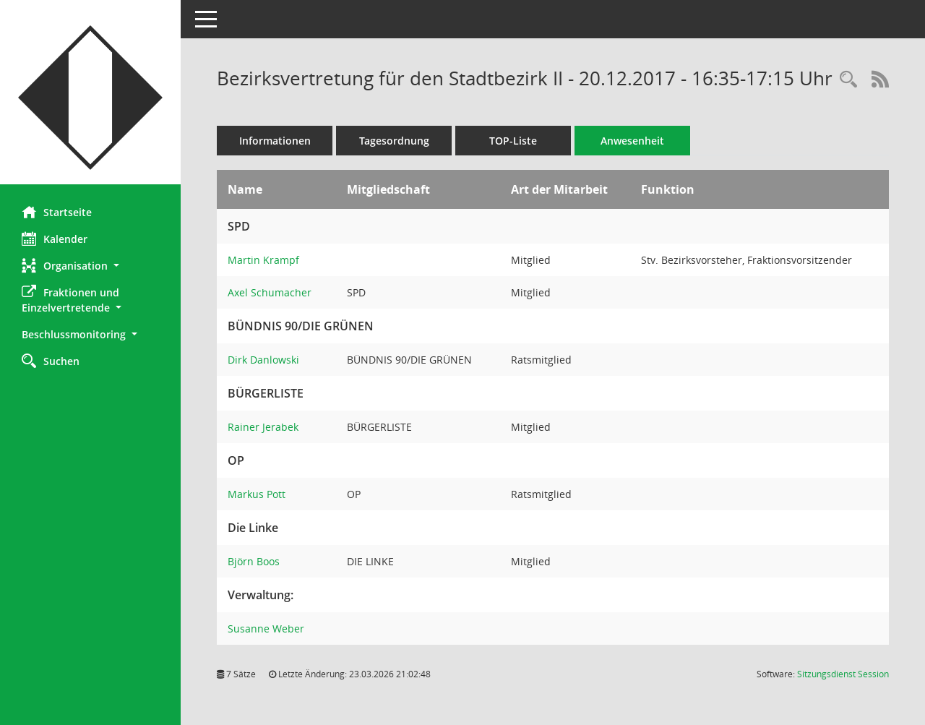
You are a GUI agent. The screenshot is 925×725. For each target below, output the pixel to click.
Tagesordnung (394, 140)
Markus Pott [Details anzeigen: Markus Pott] (256, 494)
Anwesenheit (632, 140)
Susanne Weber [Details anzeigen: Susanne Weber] (266, 628)
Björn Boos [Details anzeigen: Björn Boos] (254, 561)
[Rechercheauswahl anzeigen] (848, 80)
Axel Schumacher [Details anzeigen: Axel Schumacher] (269, 292)
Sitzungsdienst (843, 674)
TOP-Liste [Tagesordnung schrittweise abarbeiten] (513, 140)
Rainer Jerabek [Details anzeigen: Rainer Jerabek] (263, 427)
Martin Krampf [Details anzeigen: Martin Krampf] (263, 260)
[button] (90, 265)
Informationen (275, 140)
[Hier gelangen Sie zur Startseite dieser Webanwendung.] (90, 97)
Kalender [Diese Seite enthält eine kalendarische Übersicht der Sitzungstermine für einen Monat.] (54, 238)
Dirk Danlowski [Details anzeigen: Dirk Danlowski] (263, 359)
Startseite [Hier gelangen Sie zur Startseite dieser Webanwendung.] (57, 212)
